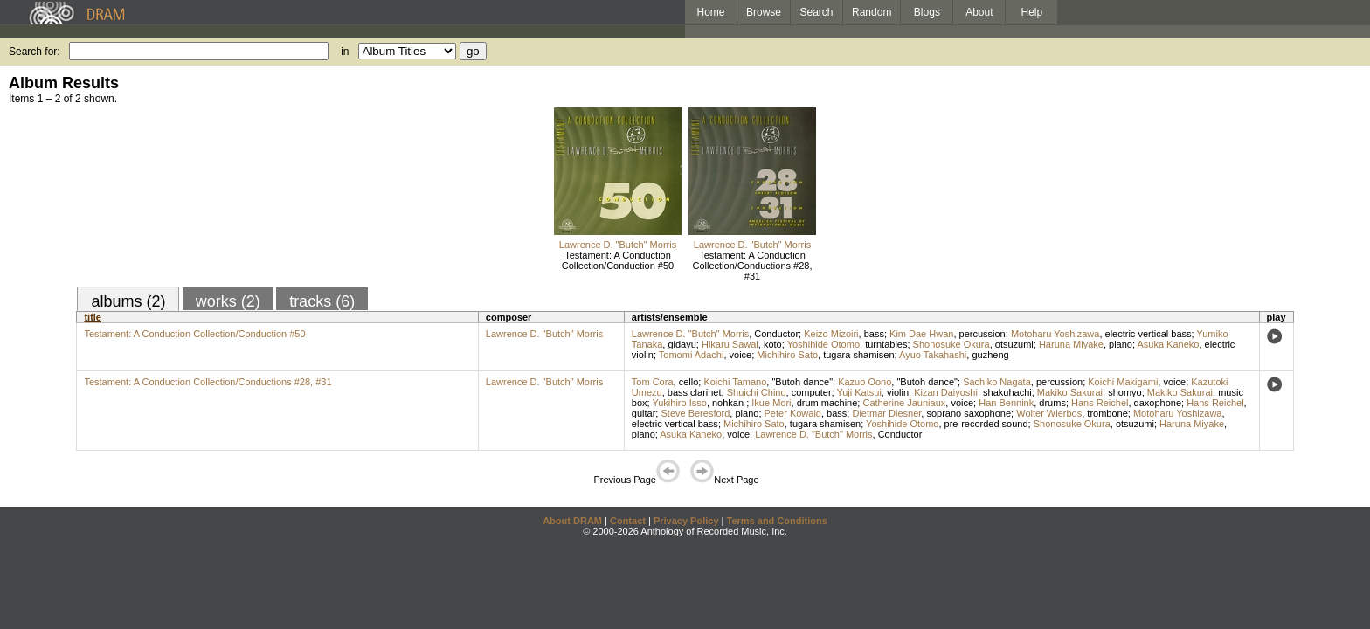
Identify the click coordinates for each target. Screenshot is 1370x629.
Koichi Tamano (734, 382)
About (979, 12)
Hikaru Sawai (730, 344)
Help (1032, 12)
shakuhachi (1007, 392)
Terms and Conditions (777, 520)
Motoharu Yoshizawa (1055, 333)
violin (898, 392)
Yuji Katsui (858, 392)
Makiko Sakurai (1070, 392)
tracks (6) (322, 301)
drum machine (827, 402)
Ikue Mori (771, 402)
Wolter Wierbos (1049, 413)
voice (741, 354)
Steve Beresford (695, 413)
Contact (628, 520)
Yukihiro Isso (680, 402)
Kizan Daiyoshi (946, 392)
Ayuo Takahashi (932, 354)
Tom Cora (653, 382)
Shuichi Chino (756, 392)
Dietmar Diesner (886, 413)
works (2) (228, 301)
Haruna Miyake (1071, 344)
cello (689, 382)
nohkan (729, 402)
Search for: (34, 51)
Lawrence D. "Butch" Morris (617, 244)
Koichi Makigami (1123, 382)
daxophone (1157, 402)
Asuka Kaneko (1168, 344)
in (345, 51)
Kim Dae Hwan (921, 333)
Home (710, 12)
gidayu (681, 344)
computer (812, 392)
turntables (886, 344)
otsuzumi (1014, 344)
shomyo (1125, 392)
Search (817, 12)
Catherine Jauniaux (903, 402)
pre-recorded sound (986, 423)
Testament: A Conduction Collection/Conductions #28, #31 (753, 265)
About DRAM (572, 520)
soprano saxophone (968, 413)
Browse (763, 12)
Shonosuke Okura (951, 344)
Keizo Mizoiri (831, 333)
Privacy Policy (686, 520)
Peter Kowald (793, 413)
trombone (1107, 413)
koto (773, 344)
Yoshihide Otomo (823, 344)
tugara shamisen (858, 354)
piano (1120, 344)
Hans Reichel (1099, 402)
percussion (982, 333)
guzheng (990, 354)
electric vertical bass (1148, 333)
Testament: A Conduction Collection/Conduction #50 (618, 260)
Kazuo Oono (864, 382)
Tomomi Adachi (691, 354)
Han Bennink (1006, 402)
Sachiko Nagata (997, 382)
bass (874, 333)
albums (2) (128, 301)
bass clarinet (695, 392)
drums (1052, 402)
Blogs (927, 12)
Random (871, 12)
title (92, 317)
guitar (644, 413)
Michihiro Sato (787, 354)
